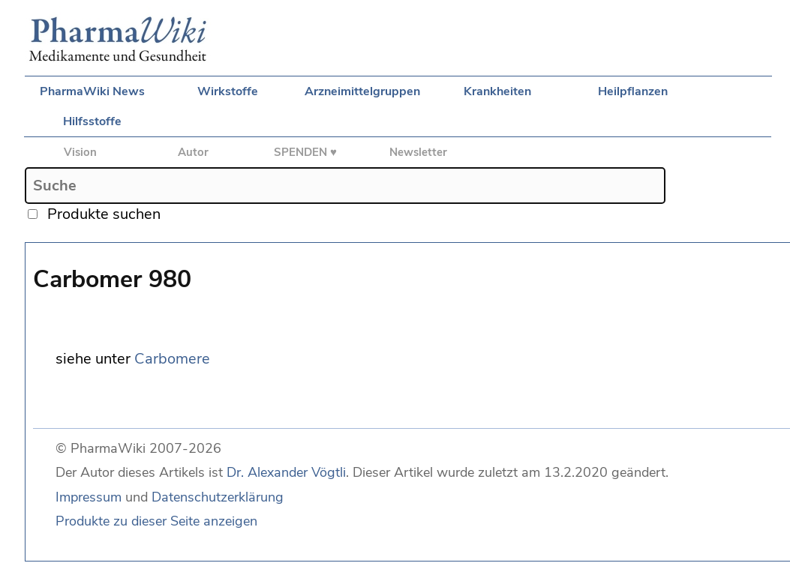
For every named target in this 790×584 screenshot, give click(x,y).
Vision (80, 152)
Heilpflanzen (633, 91)
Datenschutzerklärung (218, 497)
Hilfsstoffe (92, 121)
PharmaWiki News (92, 91)
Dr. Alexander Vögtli (286, 472)
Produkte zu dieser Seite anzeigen (156, 521)
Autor (193, 152)
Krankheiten (497, 91)
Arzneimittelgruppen (362, 91)
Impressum (89, 497)
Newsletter (418, 152)
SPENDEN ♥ (305, 152)
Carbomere (172, 359)
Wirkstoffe (227, 91)
